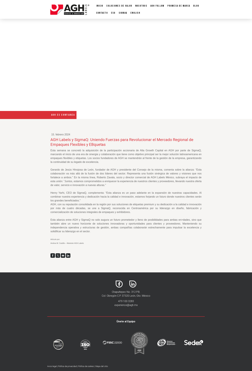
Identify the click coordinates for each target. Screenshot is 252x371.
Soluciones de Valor (119, 5)
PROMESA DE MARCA (178, 5)
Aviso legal (52, 366)
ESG (113, 12)
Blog (196, 5)
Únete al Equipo (126, 321)
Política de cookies (86, 366)
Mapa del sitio (101, 366)
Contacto (102, 12)
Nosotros (141, 5)
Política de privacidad (67, 366)
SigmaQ (123, 12)
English (135, 12)
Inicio (99, 5)
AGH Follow (157, 5)
